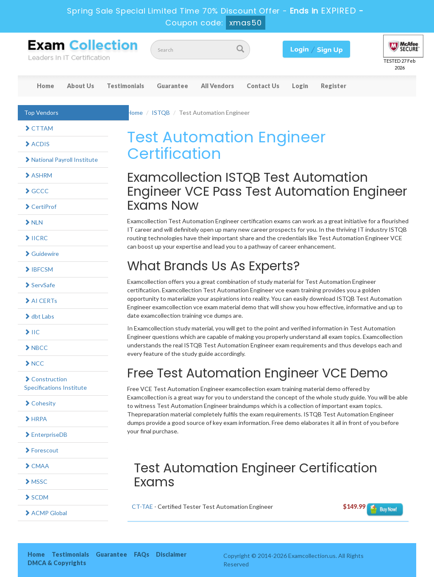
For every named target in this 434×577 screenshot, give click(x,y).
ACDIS (37, 143)
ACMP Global (45, 512)
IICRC (36, 237)
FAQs (141, 554)
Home (45, 85)
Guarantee (172, 85)
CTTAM (38, 128)
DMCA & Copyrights (57, 562)
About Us (80, 85)
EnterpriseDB (45, 434)
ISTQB (161, 112)
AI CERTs (40, 300)
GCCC (36, 190)
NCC (34, 363)
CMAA (36, 465)
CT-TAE (142, 506)
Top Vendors (41, 112)
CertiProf (40, 206)
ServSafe (39, 284)
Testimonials (125, 85)
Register (333, 85)
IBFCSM (38, 269)
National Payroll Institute (61, 159)
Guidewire (41, 253)
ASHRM (38, 175)
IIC (32, 332)
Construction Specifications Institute (55, 383)
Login (300, 85)
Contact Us (263, 85)
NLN (33, 222)
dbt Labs (39, 316)
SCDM (36, 497)
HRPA (35, 418)
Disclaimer (171, 554)
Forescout (41, 450)
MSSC (35, 481)
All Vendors (217, 85)
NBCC (36, 347)
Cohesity (40, 403)
